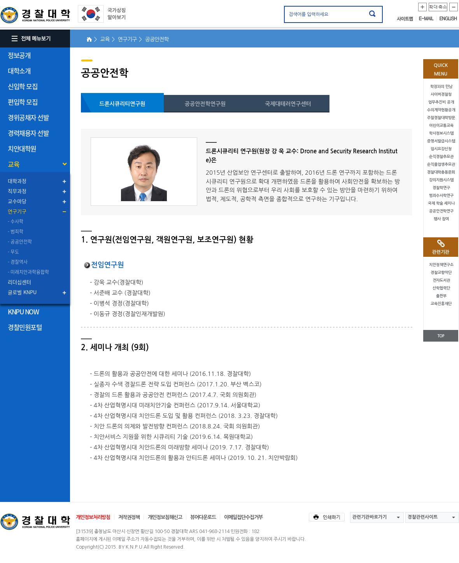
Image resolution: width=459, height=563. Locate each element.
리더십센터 (19, 282)
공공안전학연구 (441, 211)
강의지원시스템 (441, 180)
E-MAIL (428, 18)
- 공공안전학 (20, 241)
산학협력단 (441, 288)
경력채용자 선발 (28, 133)
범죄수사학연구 (441, 195)
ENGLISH (448, 18)
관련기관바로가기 (369, 517)
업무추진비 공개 (441, 102)
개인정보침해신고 (165, 517)
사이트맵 (406, 18)
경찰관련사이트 (423, 517)
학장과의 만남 (441, 86)
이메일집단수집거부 (243, 517)
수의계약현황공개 (441, 110)
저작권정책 (129, 517)
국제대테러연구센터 (288, 104)
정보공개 (19, 55)
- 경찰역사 (18, 261)
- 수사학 (15, 221)
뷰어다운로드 (203, 517)
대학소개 (19, 70)
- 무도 (13, 251)
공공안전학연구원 (205, 104)
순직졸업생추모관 (441, 164)
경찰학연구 (441, 187)
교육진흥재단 (441, 303)
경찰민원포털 (25, 327)
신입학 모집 (22, 86)
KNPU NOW (23, 311)
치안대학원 (22, 148)
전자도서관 (441, 280)
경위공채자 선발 (28, 117)
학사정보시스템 (441, 133)
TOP (441, 336)
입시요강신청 (441, 149)
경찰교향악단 (441, 272)
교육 (13, 164)
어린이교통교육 (441, 125)
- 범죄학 (15, 231)
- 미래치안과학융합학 (28, 271)
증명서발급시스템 (441, 141)
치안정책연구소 (441, 265)
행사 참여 (441, 219)
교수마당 (17, 201)
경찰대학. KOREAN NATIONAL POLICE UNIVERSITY (35, 15)
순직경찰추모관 (441, 156)
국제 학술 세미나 (441, 203)
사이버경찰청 (441, 94)
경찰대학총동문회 (441, 172)
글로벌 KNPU (22, 292)
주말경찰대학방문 (441, 117)
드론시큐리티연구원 (122, 104)
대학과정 (17, 180)
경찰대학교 (35, 521)
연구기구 (17, 211)
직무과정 (17, 191)
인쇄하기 (327, 517)
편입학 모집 (22, 102)
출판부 (441, 296)
